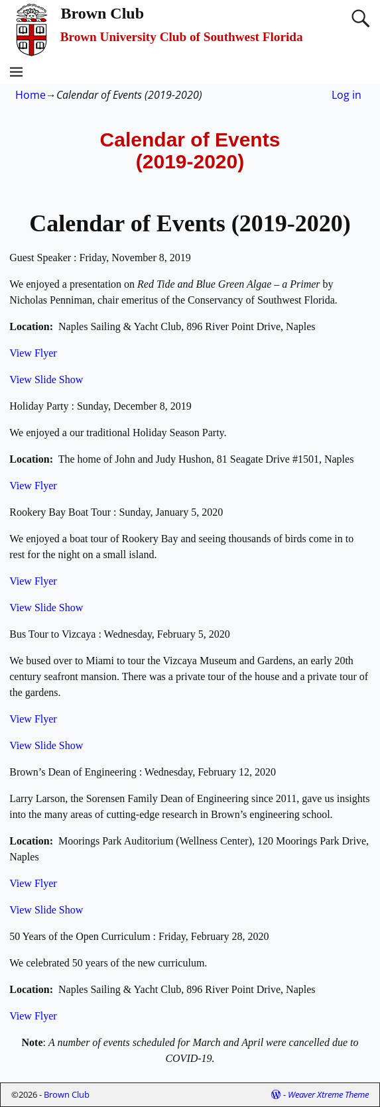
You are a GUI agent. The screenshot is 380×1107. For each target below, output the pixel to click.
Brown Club (102, 13)
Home (30, 94)
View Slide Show (46, 379)
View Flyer (32, 353)
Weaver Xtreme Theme (328, 1094)
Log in (346, 94)
